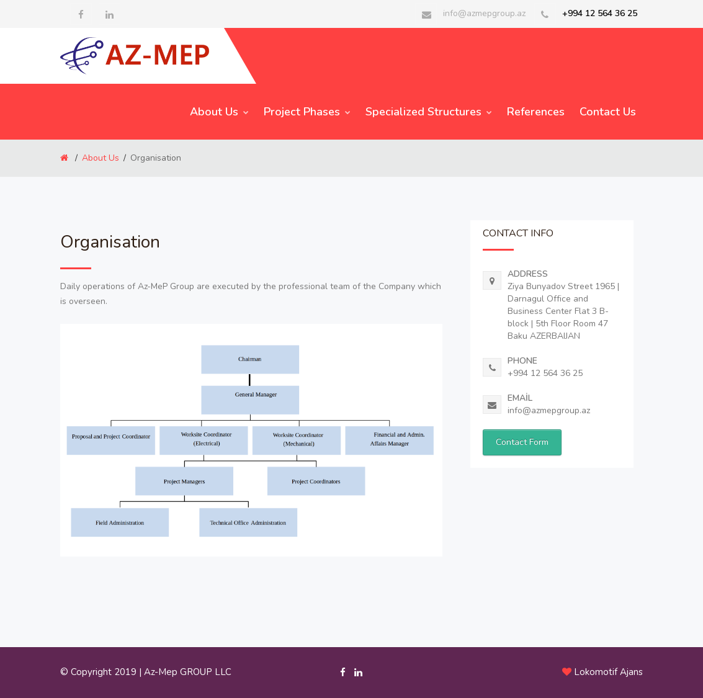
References (536, 111)
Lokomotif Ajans (608, 672)
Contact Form (522, 442)
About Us (219, 111)
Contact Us (608, 111)
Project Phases (307, 111)
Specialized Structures (428, 111)
